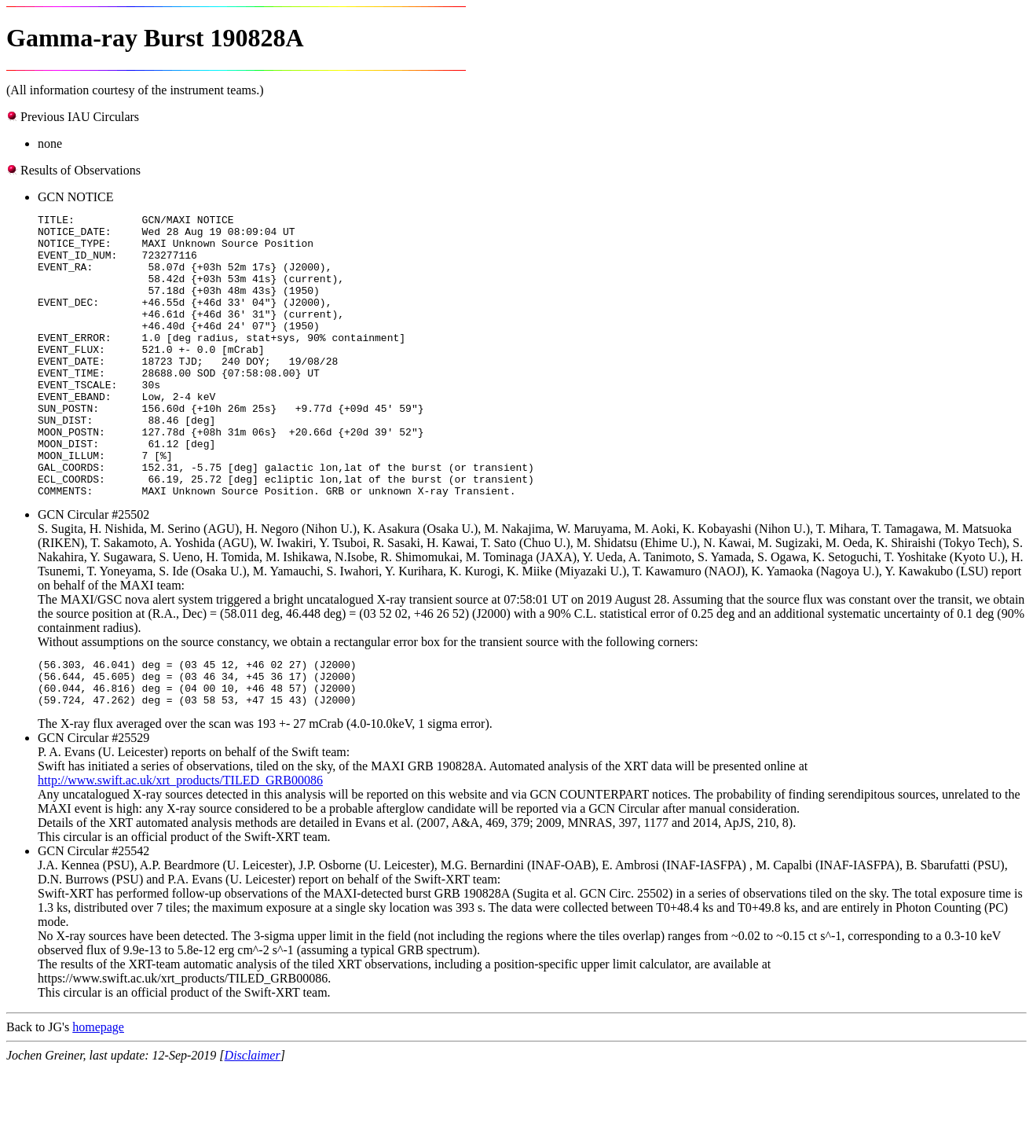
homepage (98, 1093)
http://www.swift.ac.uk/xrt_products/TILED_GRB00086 (180, 846)
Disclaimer (252, 1121)
